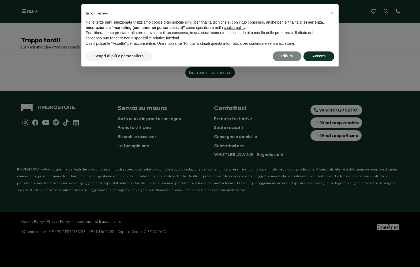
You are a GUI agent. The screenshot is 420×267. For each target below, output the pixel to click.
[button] (331, 13)
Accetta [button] (319, 56)
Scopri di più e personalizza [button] (119, 56)
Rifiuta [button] (287, 56)
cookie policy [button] (234, 27)
